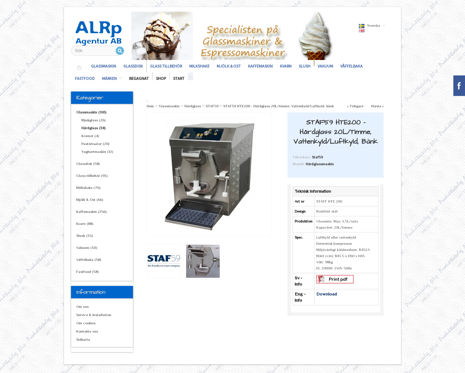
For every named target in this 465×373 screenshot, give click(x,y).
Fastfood (85, 78)
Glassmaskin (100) (91, 112)
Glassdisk (133, 66)
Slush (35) (84, 235)
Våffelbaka (351, 66)
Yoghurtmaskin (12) (97, 151)
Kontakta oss (87, 331)
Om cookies (85, 323)
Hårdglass (192, 106)
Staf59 (317, 157)
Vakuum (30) (86, 247)
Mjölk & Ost (229, 66)
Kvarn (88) (84, 223)
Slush (304, 66)
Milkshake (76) (88, 187)
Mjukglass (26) (93, 120)
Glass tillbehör (166, 66)
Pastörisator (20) (95, 144)
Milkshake (199, 66)
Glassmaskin (103, 66)
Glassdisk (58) (88, 163)
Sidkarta (83, 339)
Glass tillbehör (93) (91, 175)
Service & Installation (93, 315)
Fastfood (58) (87, 271)
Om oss (82, 306)
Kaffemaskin (260, 66)
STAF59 (212, 106)
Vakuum (325, 66)
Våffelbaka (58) (88, 259)
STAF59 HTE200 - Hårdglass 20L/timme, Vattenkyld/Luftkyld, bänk (278, 106)
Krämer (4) (90, 136)
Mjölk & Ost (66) (89, 199)
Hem (150, 106)
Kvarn (286, 66)
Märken (109, 78)
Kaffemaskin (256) (91, 211)
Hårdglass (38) (93, 128)
